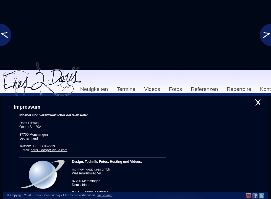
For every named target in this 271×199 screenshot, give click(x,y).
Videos (152, 89)
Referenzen (204, 89)
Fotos (175, 89)
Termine (126, 89)
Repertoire (239, 89)
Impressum (104, 195)
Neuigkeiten (94, 89)
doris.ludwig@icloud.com (49, 150)
